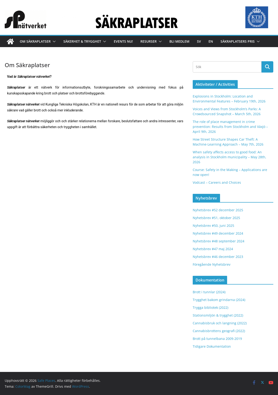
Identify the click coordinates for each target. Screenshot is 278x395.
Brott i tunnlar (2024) (209, 292)
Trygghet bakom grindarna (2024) (219, 299)
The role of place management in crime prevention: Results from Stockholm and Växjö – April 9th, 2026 (230, 126)
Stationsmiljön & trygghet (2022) (218, 315)
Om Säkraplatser (35, 41)
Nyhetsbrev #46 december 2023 (218, 256)
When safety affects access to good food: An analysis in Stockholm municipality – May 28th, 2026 (229, 157)
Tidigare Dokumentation (212, 346)
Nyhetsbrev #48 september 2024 (218, 241)
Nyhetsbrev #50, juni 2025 (213, 225)
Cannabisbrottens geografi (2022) (219, 331)
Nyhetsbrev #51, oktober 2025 (216, 218)
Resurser (148, 41)
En (210, 41)
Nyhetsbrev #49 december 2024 (218, 233)
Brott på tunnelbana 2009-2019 (217, 338)
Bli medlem (179, 41)
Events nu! (123, 41)
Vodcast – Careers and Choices (217, 182)
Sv (199, 41)
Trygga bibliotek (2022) (210, 307)
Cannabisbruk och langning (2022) (220, 323)
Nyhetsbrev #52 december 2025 (218, 210)
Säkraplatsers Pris (238, 41)
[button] (53, 41)
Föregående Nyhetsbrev (211, 264)
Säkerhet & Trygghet (82, 41)
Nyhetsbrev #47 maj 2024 (213, 249)
